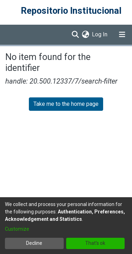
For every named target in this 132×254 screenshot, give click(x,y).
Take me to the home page (66, 104)
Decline (34, 243)
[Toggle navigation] (122, 35)
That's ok (95, 243)
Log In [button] (100, 34)
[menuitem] (85, 34)
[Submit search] (75, 34)
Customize (17, 229)
